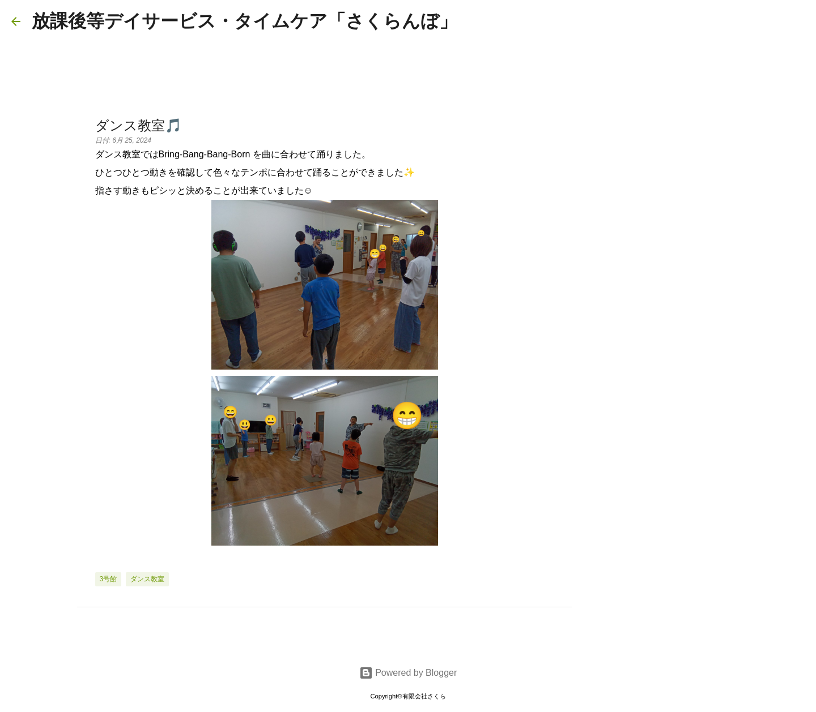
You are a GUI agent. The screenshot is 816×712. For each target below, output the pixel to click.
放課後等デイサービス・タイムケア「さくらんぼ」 (244, 21)
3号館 (108, 579)
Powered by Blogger (408, 672)
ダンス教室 (147, 579)
